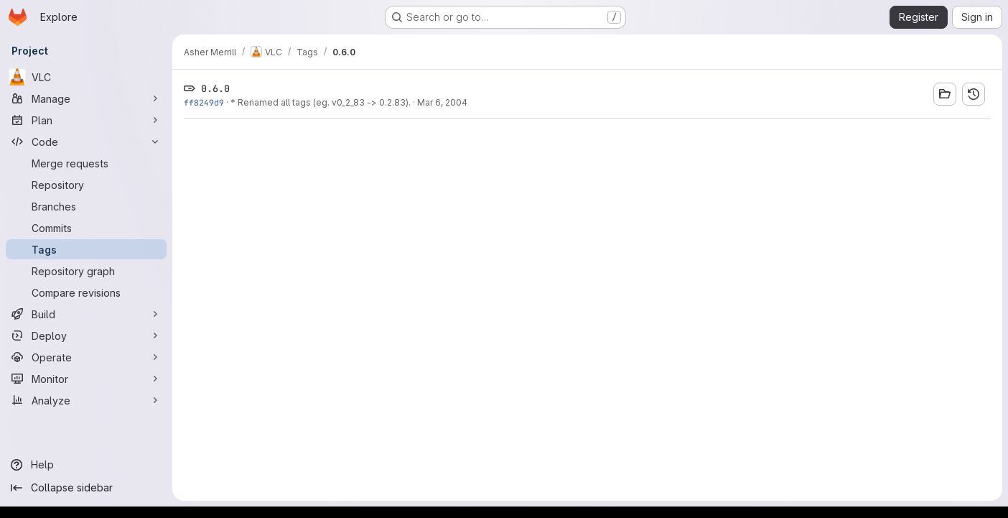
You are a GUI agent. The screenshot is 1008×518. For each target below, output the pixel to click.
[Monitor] (86, 379)
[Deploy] (86, 335)
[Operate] (86, 357)
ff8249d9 (204, 102)
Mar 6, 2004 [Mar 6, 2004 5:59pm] (442, 102)
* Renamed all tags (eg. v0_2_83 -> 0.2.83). (320, 102)
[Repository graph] (86, 271)
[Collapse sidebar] (86, 488)
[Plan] (86, 120)
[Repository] (86, 185)
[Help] (86, 465)
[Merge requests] (86, 163)
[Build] (86, 314)
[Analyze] (86, 400)
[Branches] (86, 206)
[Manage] (86, 98)
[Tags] (86, 249)
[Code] (86, 141)
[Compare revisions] (86, 292)
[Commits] (86, 228)
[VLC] (86, 77)
